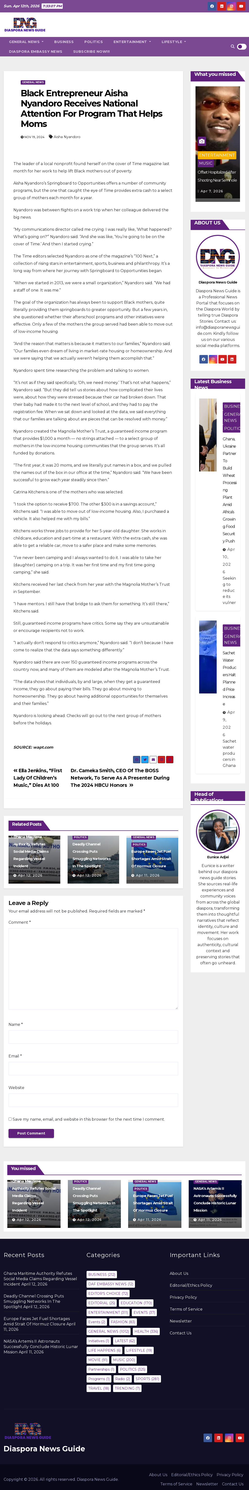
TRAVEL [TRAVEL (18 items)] (98, 1388)
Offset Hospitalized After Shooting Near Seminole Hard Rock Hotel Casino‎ (217, 180)
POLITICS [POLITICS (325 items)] (132, 1369)
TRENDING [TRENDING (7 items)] (127, 1388)
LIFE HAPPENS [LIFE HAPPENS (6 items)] (104, 1350)
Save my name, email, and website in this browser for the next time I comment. (89, 1119)
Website (16, 1087)
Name (16, 1024)
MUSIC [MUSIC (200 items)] (124, 1360)
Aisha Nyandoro (67, 137)
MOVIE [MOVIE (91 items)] (97, 1360)
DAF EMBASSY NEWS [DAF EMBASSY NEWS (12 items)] (110, 1284)
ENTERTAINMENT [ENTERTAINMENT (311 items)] (108, 1312)
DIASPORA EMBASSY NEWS (35, 51)
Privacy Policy (183, 1297)
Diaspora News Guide (44, 1448)
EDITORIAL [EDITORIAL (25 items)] (101, 1303)
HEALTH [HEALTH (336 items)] (146, 1331)
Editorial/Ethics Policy (191, 1285)
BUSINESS (64, 42)
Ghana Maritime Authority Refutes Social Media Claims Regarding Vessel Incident (31, 851)
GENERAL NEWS (26, 42)
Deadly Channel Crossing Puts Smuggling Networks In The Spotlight (34, 1301)
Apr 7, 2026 (212, 191)
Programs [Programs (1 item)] (99, 1379)
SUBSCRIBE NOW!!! (91, 51)
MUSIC (205, 163)
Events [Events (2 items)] (96, 1322)
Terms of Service (186, 1309)
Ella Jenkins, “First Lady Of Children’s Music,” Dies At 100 (37, 778)
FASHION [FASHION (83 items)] (123, 1322)
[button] (233, 46)
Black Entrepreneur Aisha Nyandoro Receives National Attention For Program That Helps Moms (91, 108)
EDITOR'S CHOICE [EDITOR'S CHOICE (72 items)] (108, 1293)
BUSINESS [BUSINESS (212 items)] (101, 1274)
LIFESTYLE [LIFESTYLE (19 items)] (139, 1350)
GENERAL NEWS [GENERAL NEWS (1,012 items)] (108, 1331)
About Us (179, 1273)
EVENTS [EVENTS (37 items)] (144, 1312)
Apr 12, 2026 (30, 875)
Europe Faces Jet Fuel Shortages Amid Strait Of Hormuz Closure (151, 858)
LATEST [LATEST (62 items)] (125, 1341)
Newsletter (181, 1321)
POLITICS (93, 42)
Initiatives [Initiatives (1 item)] (98, 1341)
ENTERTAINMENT (132, 42)
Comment (20, 922)
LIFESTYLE (174, 42)
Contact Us (181, 1333)
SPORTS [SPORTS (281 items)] (147, 1379)
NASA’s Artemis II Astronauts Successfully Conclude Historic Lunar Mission (41, 1346)
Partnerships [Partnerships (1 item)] (101, 1369)
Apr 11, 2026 (148, 875)
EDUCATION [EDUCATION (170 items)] (136, 1303)
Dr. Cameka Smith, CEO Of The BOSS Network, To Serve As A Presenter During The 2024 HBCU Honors (120, 778)
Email (15, 1056)
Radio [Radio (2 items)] (122, 1379)
